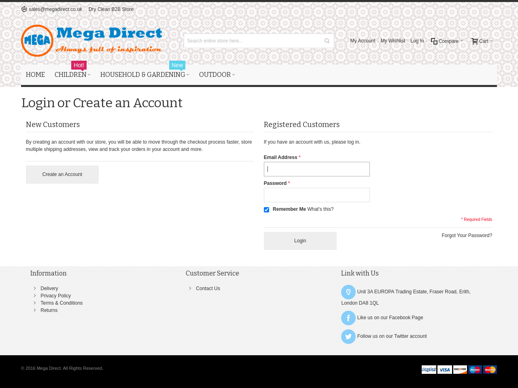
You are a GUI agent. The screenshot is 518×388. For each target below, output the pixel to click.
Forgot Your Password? (467, 235)
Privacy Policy (55, 296)
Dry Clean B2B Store (111, 9)
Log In (417, 41)
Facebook (400, 318)
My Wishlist (393, 41)
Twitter (401, 336)
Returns (48, 310)
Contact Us (208, 288)
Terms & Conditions (61, 303)
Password (275, 183)
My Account (363, 41)
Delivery (49, 288)
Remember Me (289, 209)
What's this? (320, 209)
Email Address (280, 157)
